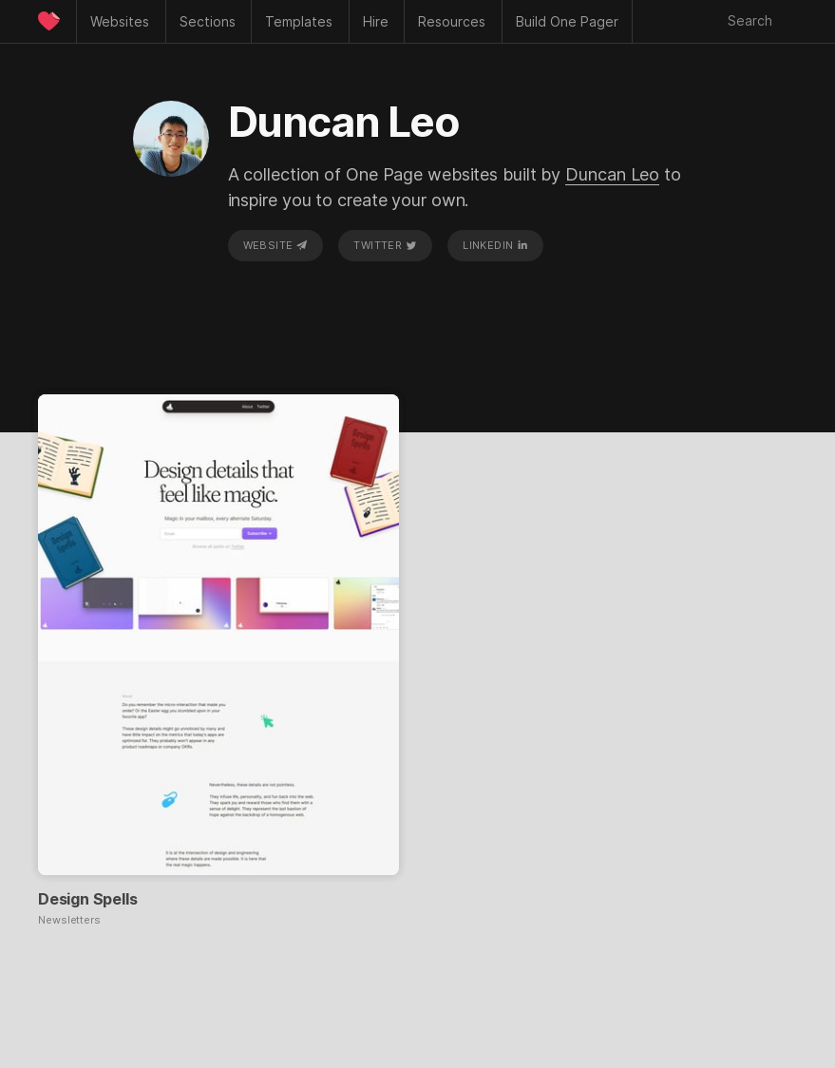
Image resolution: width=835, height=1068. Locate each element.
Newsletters (69, 920)
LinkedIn (495, 245)
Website (275, 245)
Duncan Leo (612, 174)
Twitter (384, 245)
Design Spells (87, 898)
